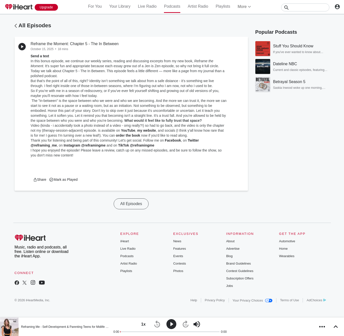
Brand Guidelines (238, 263)
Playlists (223, 6)
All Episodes (35, 25)
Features (179, 248)
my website (146, 130)
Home (283, 248)
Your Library (120, 6)
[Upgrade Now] (46, 7)
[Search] (305, 7)
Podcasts (172, 6)
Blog (229, 256)
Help (193, 300)
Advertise (232, 248)
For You (95, 6)
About (230, 241)
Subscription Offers (239, 278)
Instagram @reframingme (85, 145)
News (177, 241)
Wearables (286, 256)
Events (178, 256)
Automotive (287, 241)
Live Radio (147, 6)
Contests (179, 263)
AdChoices (316, 300)
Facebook (173, 140)
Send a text (40, 56)
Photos (178, 271)
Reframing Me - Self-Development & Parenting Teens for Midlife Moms (67, 327)
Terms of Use (289, 300)
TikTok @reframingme (136, 145)
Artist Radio (198, 6)
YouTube (128, 130)
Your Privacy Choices (252, 300)
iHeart (124, 241)
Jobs (229, 286)
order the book (128, 135)
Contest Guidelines (239, 271)
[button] (40, 179)
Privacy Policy (215, 300)
